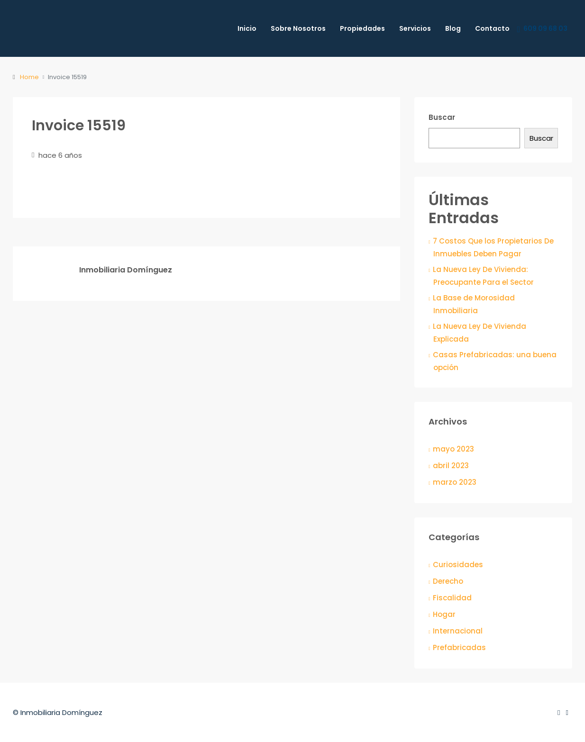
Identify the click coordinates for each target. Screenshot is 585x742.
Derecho (448, 581)
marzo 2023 (454, 482)
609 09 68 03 (542, 29)
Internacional (458, 631)
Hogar (444, 614)
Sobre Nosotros (298, 28)
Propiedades (362, 28)
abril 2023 (451, 466)
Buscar (442, 117)
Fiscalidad (452, 598)
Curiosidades (458, 565)
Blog (453, 28)
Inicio (247, 28)
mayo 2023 (453, 449)
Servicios (415, 28)
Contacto (492, 28)
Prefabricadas (459, 647)
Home (29, 76)
